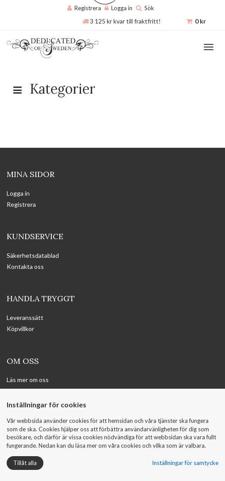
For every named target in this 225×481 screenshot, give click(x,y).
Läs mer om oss (28, 379)
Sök (149, 8)
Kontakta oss (25, 266)
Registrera (87, 8)
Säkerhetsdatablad (33, 255)
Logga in (121, 8)
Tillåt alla (25, 462)
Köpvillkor (20, 328)
